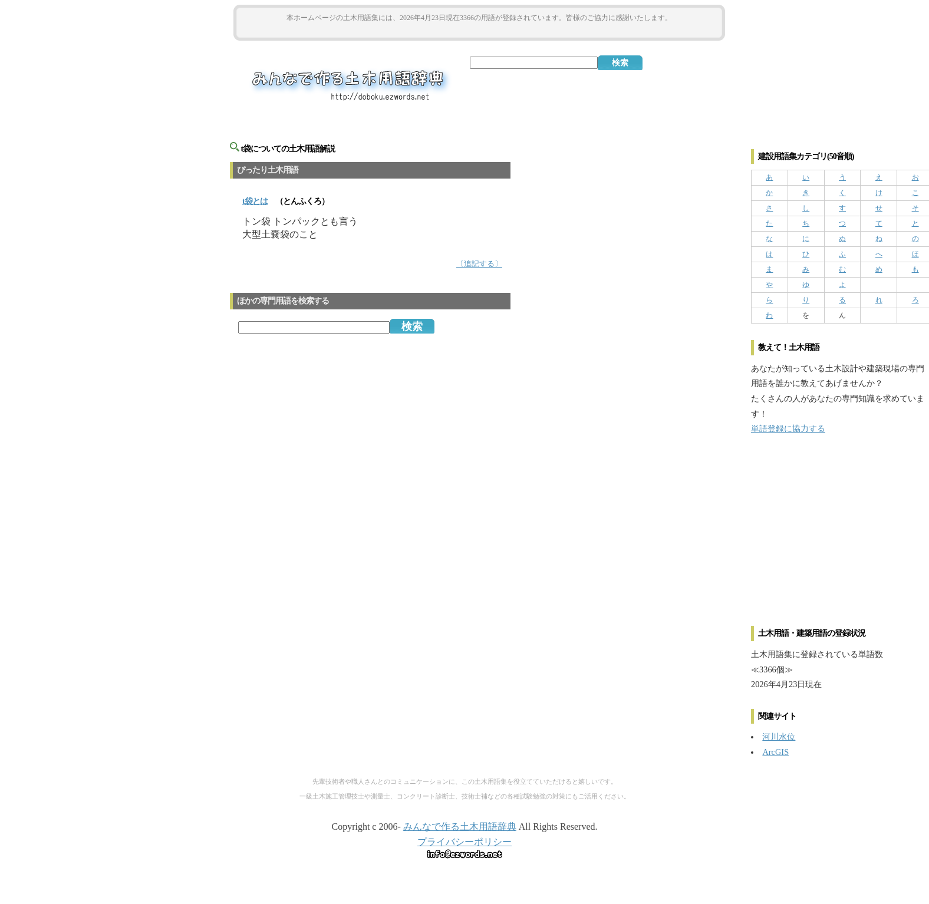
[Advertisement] (479, 30)
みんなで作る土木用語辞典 (459, 826)
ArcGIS (775, 752)
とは (255, 201)
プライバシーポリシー (464, 842)
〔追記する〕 (479, 264)
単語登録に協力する (788, 428)
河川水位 (778, 736)
